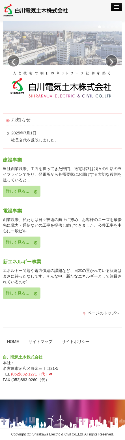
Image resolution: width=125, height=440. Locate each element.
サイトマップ (40, 341)
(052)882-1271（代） (32, 374)
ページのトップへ (100, 313)
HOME (13, 341)
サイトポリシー (76, 341)
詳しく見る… (22, 191)
